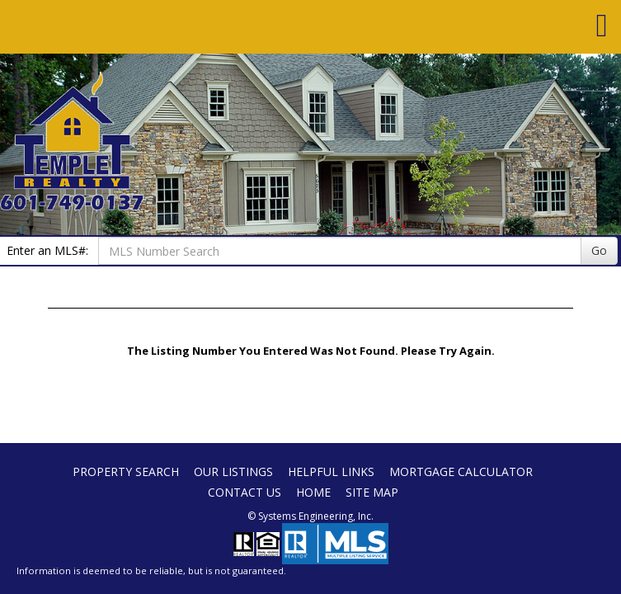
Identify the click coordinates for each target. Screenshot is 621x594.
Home (313, 492)
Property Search (126, 471)
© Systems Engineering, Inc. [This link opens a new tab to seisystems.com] (310, 516)
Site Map (372, 492)
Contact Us (244, 492)
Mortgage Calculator (461, 471)
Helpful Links (331, 471)
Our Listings (233, 471)
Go (599, 250)
